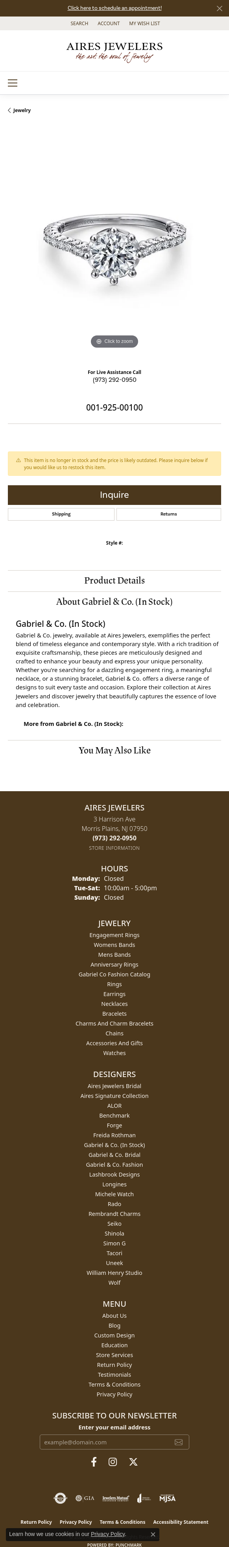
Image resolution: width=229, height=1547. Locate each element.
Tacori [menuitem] (114, 1253)
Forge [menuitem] (114, 1125)
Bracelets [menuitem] (114, 1013)
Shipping (61, 514)
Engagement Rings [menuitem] (114, 935)
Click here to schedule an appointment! (115, 8)
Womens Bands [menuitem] (114, 944)
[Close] (219, 8)
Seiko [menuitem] (114, 1223)
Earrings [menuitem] (114, 994)
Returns (169, 514)
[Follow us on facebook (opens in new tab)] (94, 1462)
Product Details (114, 580)
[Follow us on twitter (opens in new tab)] (133, 1462)
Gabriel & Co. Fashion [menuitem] (114, 1164)
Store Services (114, 1355)
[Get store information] (114, 848)
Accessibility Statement (180, 1522)
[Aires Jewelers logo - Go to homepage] (114, 50)
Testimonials (114, 1374)
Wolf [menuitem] (114, 1282)
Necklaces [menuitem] (114, 1003)
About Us (114, 1315)
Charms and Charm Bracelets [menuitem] (114, 1023)
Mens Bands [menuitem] (114, 954)
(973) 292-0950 (115, 380)
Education (114, 1345)
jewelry (22, 110)
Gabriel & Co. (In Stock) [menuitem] (114, 1145)
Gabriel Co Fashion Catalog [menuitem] (114, 974)
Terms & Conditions (114, 1384)
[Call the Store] (114, 838)
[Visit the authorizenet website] (60, 1498)
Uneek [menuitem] (114, 1263)
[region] (114, 244)
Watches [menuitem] (114, 1053)
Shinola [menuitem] (114, 1233)
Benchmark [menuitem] (114, 1115)
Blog (115, 1325)
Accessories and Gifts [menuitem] (114, 1043)
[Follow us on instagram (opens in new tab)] (113, 1462)
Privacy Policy (115, 1394)
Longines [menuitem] (114, 1184)
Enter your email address (115, 1427)
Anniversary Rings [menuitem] (114, 964)
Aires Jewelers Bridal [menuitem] (115, 1086)
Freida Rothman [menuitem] (114, 1135)
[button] (78, 23)
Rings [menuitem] (114, 984)
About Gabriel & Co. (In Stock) (114, 602)
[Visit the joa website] (144, 1498)
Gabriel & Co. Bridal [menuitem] (114, 1154)
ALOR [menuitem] (114, 1105)
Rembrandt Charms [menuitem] (114, 1213)
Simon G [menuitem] (114, 1243)
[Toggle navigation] (12, 83)
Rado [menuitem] (115, 1204)
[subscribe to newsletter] (178, 1442)
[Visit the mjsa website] (167, 1498)
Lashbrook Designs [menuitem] (114, 1174)
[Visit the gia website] (85, 1498)
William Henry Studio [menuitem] (114, 1272)
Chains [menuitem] (114, 1033)
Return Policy (114, 1364)
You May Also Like (115, 750)
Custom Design (114, 1335)
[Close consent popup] (153, 1534)
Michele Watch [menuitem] (114, 1194)
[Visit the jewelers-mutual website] (115, 1498)
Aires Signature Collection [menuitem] (114, 1095)
